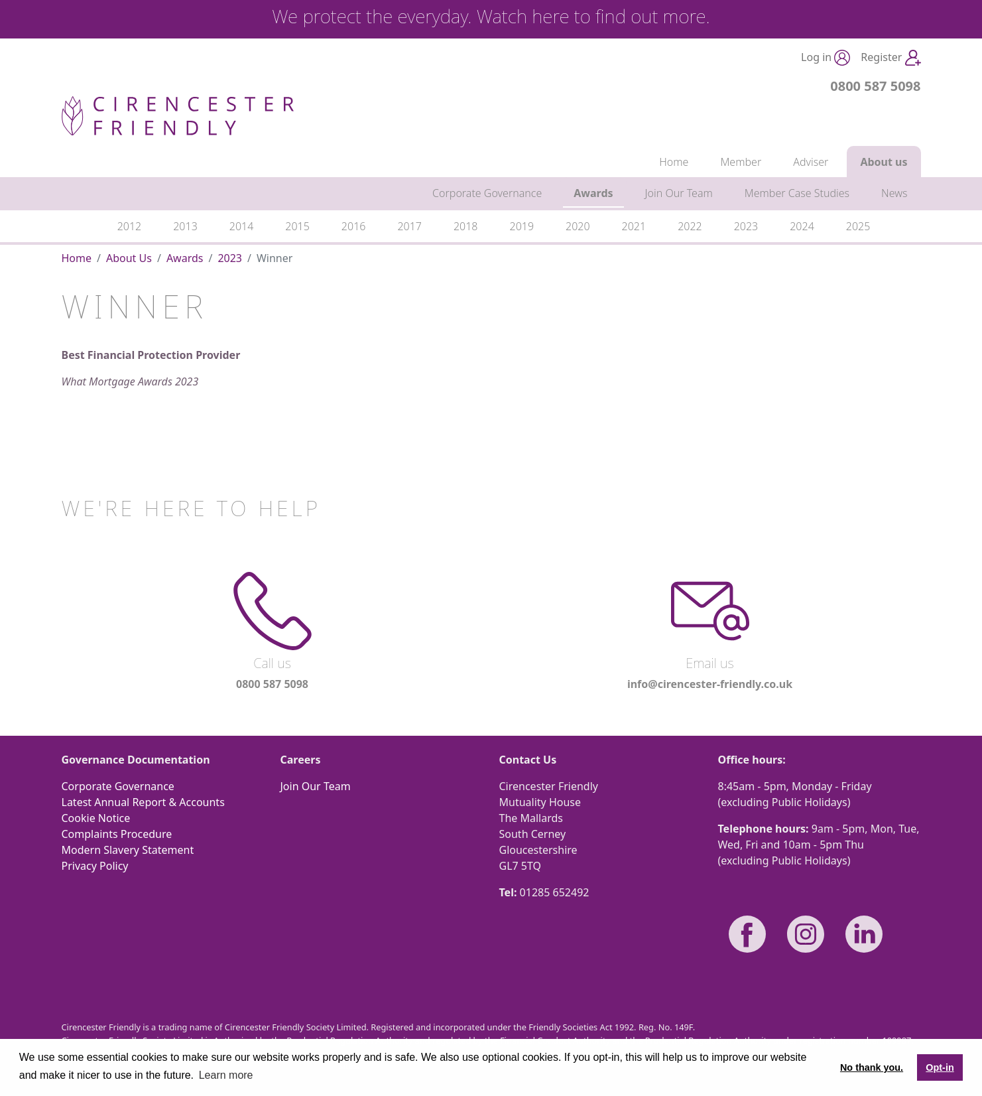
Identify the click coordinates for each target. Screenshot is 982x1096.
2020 (578, 226)
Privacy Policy (95, 865)
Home (673, 162)
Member (740, 162)
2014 (241, 226)
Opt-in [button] (939, 1067)
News (894, 193)
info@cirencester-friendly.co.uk (709, 684)
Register (890, 58)
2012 (129, 226)
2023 (746, 226)
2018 (466, 226)
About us (883, 162)
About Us (129, 258)
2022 (690, 226)
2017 (409, 226)
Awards (593, 193)
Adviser (810, 162)
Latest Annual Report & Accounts (143, 802)
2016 (353, 226)
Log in (825, 58)
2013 (185, 226)
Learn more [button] (226, 1075)
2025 (858, 226)
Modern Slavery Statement (128, 850)
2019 (522, 226)
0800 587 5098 (875, 86)
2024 (802, 226)
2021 (634, 226)
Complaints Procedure (117, 834)
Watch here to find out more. (593, 16)
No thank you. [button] (871, 1067)
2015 (297, 226)
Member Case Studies (797, 193)
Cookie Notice (96, 818)
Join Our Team (679, 193)
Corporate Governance (487, 193)
